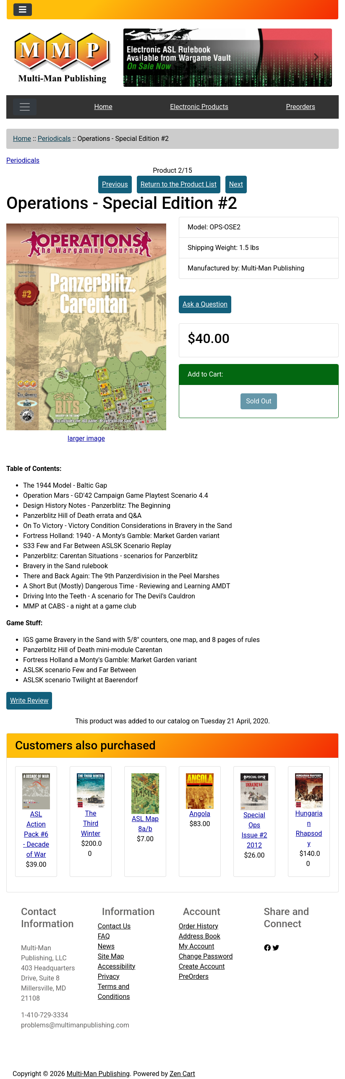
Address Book (199, 936)
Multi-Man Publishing (98, 1074)
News (106, 946)
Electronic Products (199, 107)
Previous (115, 184)
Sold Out (259, 401)
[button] (138, 58)
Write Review (29, 701)
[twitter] (275, 948)
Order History (198, 926)
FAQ (104, 936)
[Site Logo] (62, 57)
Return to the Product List (179, 184)
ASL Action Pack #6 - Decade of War (36, 834)
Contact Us (114, 926)
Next (236, 184)
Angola (199, 814)
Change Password (206, 956)
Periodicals (54, 139)
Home (103, 107)
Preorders (300, 107)
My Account (196, 946)
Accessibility (117, 966)
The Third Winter (90, 823)
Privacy (109, 976)
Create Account (202, 966)
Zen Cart (182, 1074)
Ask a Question (205, 304)
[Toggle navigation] (22, 9)
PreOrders (194, 976)
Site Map (111, 956)
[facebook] (267, 948)
